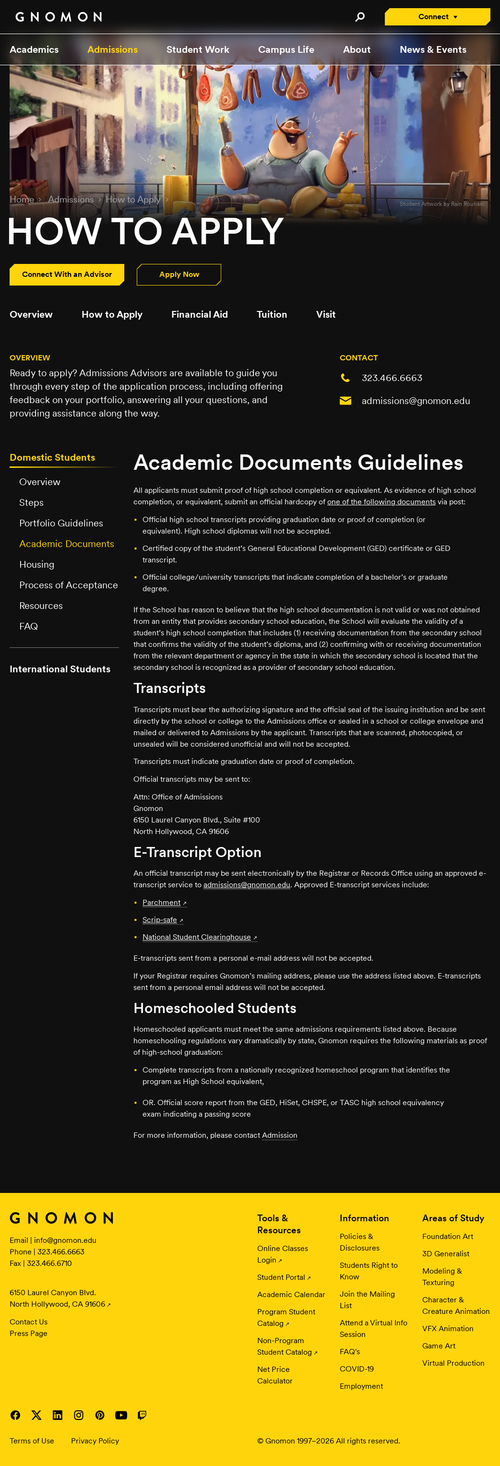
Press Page (29, 1333)
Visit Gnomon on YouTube (120, 1415)
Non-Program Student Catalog (284, 1346)
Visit (326, 314)
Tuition (272, 314)
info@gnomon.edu (65, 1240)
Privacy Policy (95, 1440)
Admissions (112, 49)
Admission (280, 1135)
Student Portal (281, 1277)
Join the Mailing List (367, 1299)
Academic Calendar (291, 1294)
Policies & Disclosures (360, 1242)
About (357, 49)
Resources (41, 605)
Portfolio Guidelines (61, 523)
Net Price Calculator (275, 1375)
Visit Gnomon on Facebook (15, 1415)
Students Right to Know (369, 1271)
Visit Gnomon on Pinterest (99, 1415)
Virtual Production (453, 1363)
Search (359, 17)
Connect (433, 16)
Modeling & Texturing (442, 1276)
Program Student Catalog (286, 1317)
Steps (31, 502)
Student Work (198, 49)
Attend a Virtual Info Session (373, 1328)
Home (22, 199)
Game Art (438, 1345)
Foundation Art (447, 1236)
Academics (34, 49)
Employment (361, 1386)
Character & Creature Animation (456, 1305)
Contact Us (29, 1321)
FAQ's (350, 1351)
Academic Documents (66, 543)
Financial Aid (199, 314)
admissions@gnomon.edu (416, 400)
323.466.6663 (392, 377)
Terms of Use (32, 1440)
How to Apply (133, 199)
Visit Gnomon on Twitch (142, 1415)
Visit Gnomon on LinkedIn (57, 1415)
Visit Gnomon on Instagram (78, 1415)
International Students (60, 669)
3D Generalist (445, 1253)
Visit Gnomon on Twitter (36, 1415)
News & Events (433, 49)
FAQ (28, 626)
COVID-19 (357, 1368)
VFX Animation (448, 1328)
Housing (36, 564)
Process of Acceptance (68, 585)
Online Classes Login (282, 1254)
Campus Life (286, 49)
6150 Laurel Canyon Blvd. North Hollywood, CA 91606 (57, 1298)
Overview (31, 314)
